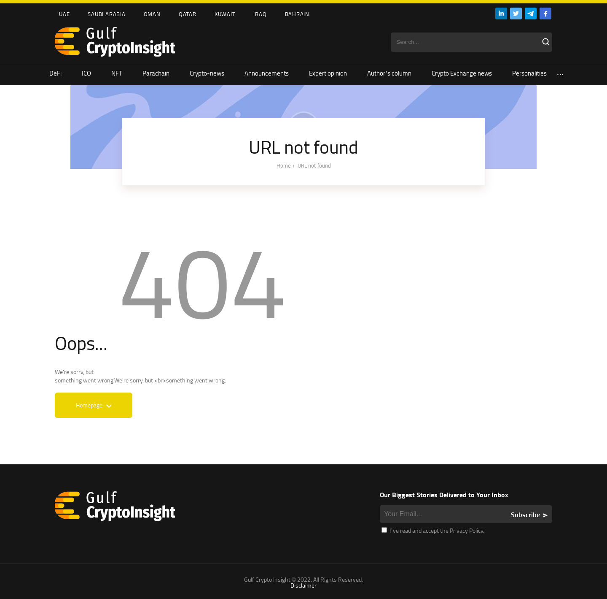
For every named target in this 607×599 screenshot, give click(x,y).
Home (284, 165)
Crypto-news (207, 73)
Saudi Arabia (106, 14)
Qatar (187, 14)
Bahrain (297, 14)
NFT (116, 73)
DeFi (55, 73)
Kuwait (225, 14)
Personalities (529, 73)
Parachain (155, 73)
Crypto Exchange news (462, 73)
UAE (64, 14)
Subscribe (525, 515)
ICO (86, 73)
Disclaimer (303, 585)
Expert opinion (328, 73)
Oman (152, 14)
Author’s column (389, 73)
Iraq (259, 14)
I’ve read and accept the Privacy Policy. (432, 530)
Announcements (266, 73)
